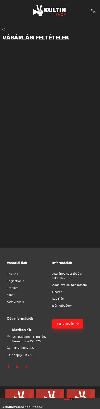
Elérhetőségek (62, 305)
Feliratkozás (65, 323)
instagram (17, 366)
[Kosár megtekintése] (68, 403)
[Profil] (54, 403)
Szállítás (58, 298)
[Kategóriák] (31, 403)
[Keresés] (43, 403)
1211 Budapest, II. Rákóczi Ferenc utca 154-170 (29, 339)
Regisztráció (15, 281)
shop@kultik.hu (22, 355)
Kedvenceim (15, 301)
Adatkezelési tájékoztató (69, 285)
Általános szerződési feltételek (67, 276)
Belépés (12, 274)
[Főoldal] (3, 29)
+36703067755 (93, 11)
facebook (8, 366)
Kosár (11, 294)
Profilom (12, 288)
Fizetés (57, 292)
